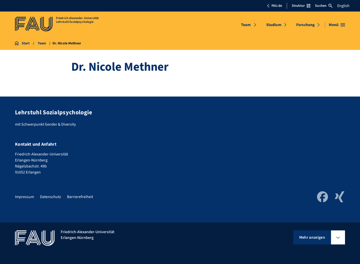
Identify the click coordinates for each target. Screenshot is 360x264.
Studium (274, 25)
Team (246, 25)
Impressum (24, 197)
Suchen (323, 5)
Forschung (305, 25)
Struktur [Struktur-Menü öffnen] (301, 5)
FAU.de (274, 5)
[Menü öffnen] (337, 24)
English (343, 6)
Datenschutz (50, 197)
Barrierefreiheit (80, 197)
